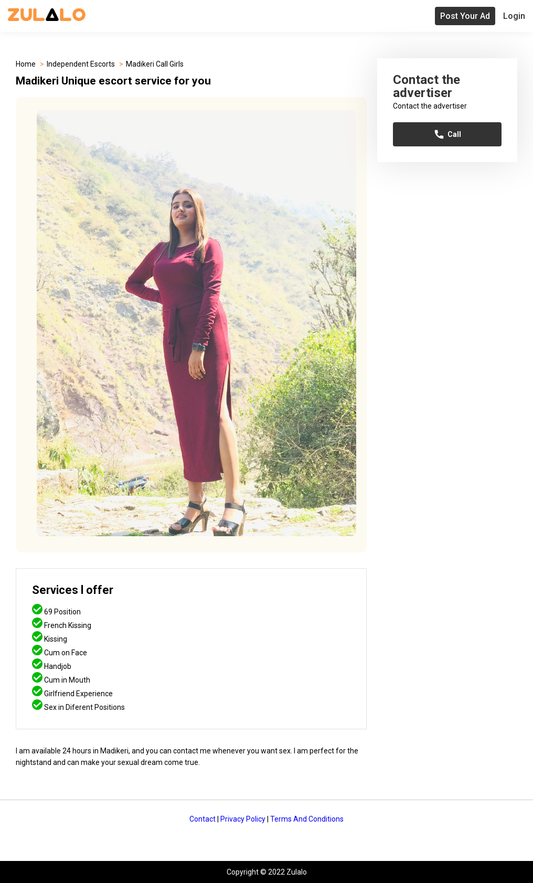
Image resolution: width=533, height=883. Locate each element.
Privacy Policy (242, 819)
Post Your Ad (465, 16)
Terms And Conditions (307, 819)
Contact (202, 819)
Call (447, 134)
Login (514, 16)
